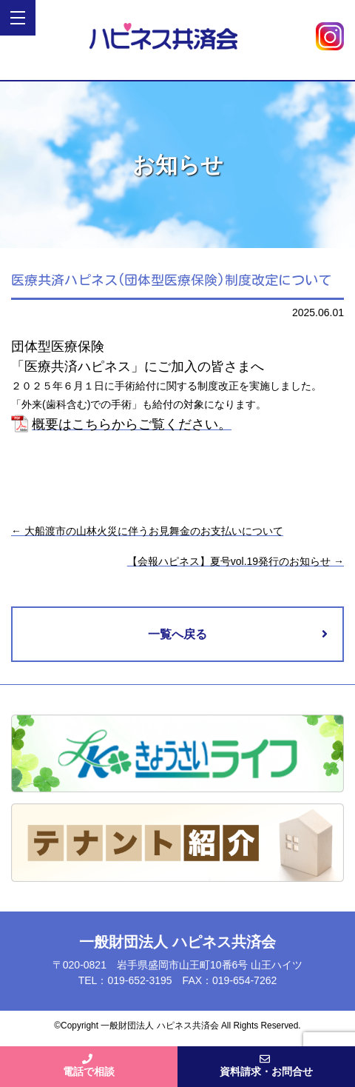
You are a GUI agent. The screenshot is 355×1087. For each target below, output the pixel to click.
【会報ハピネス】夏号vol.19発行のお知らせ (235, 561)
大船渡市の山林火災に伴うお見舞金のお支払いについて (147, 531)
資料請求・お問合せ (266, 1065)
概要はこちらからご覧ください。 (131, 424)
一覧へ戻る (177, 634)
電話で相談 (89, 1065)
